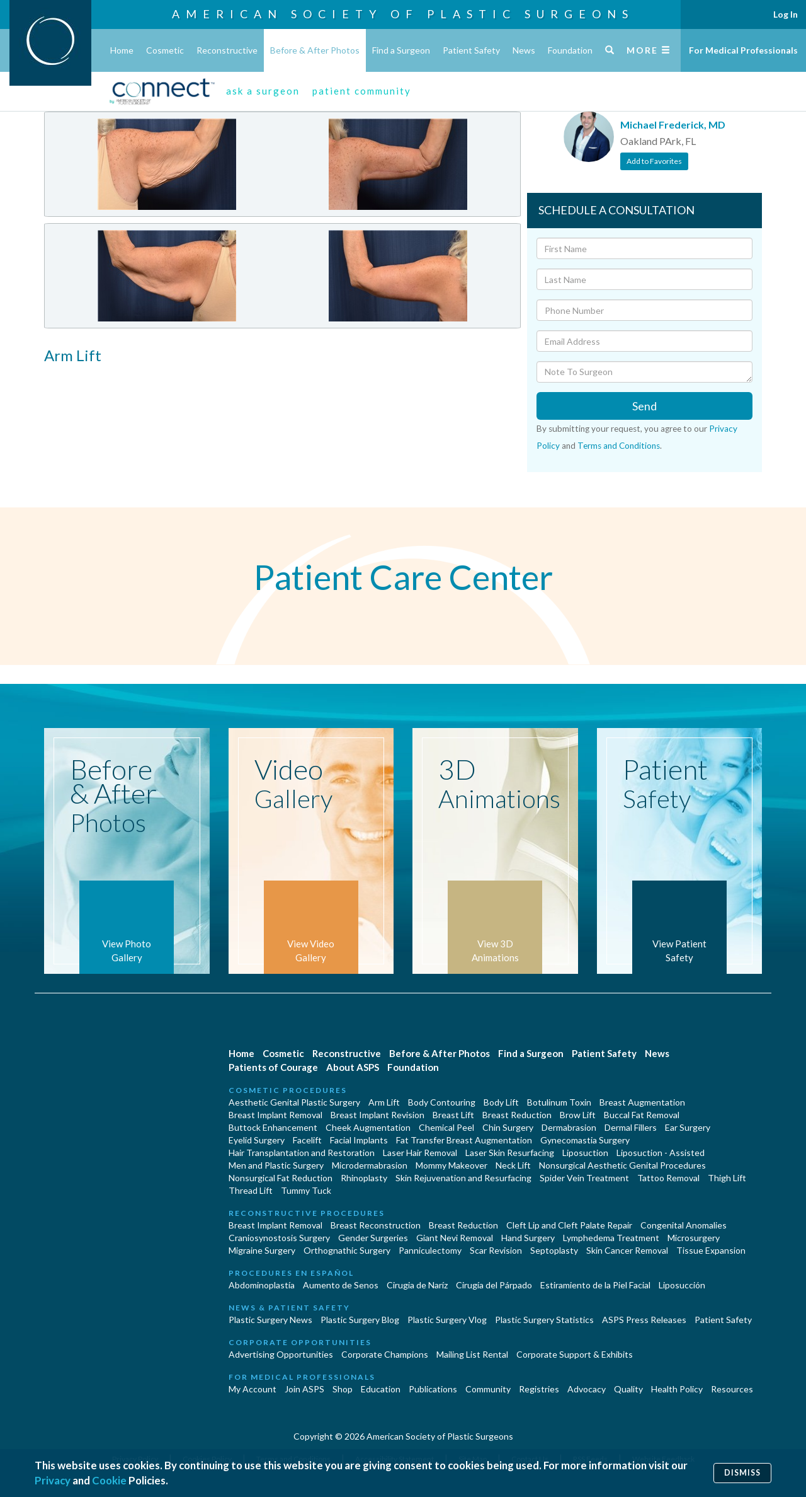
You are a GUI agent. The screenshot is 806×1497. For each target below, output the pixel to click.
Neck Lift (513, 1165)
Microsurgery (693, 1237)
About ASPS (352, 1067)
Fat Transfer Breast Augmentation (464, 1140)
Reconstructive (227, 50)
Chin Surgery (507, 1127)
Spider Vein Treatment (584, 1177)
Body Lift (501, 1102)
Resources (732, 1389)
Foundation (570, 50)
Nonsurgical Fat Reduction (280, 1177)
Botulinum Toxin (559, 1102)
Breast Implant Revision (377, 1114)
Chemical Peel (446, 1127)
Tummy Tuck (306, 1190)
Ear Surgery (687, 1127)
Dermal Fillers (630, 1127)
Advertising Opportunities (281, 1354)
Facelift (307, 1140)
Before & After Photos (315, 50)
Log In (785, 14)
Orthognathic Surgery (347, 1250)
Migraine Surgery (262, 1250)
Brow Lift (578, 1114)
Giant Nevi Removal (454, 1237)
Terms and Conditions (618, 446)
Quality (628, 1389)
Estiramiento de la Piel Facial (595, 1285)
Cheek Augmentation (368, 1127)
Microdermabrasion (369, 1165)
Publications (433, 1389)
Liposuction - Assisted (660, 1152)
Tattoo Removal (668, 1177)
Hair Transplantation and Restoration (302, 1152)
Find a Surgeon (401, 50)
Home (121, 50)
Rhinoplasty (364, 1177)
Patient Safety (471, 50)
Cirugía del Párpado (494, 1285)
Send (644, 406)
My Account (252, 1389)
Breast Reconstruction (376, 1225)
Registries (539, 1389)
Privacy (53, 1480)
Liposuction (585, 1152)
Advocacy (586, 1389)
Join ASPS (304, 1389)
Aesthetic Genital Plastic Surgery (294, 1102)
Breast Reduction (517, 1114)
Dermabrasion (569, 1127)
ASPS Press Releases (644, 1319)
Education (380, 1389)
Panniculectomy (430, 1250)
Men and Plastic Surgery (276, 1165)
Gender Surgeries (373, 1237)
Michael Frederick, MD (672, 124)
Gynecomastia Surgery (585, 1140)
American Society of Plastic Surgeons (403, 14)
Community (488, 1389)
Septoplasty (554, 1250)
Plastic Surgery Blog (360, 1319)
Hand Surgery (528, 1237)
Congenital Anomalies (683, 1225)
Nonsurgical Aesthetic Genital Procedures (622, 1165)
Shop (342, 1389)
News (524, 50)
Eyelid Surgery (257, 1140)
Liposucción (682, 1285)
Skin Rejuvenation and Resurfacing (463, 1177)
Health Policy (677, 1389)
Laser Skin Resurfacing (509, 1152)
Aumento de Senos (340, 1285)
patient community (361, 90)
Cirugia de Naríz (417, 1285)
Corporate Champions (384, 1354)
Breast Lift (453, 1114)
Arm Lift (384, 1102)
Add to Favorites (654, 161)
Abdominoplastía (262, 1285)
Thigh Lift (727, 1177)
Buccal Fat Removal (641, 1114)
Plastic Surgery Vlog (447, 1319)
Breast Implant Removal (275, 1114)
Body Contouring (441, 1102)
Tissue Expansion (711, 1250)
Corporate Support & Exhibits (574, 1354)
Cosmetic (165, 50)
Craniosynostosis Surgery (279, 1237)
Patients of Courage (273, 1067)
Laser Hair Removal (420, 1152)
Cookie (109, 1480)
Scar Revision (496, 1250)
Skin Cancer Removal (627, 1250)
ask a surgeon (263, 90)
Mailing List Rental (472, 1354)
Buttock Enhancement (273, 1127)
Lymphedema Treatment (611, 1237)
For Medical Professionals (743, 50)
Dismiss (742, 1472)
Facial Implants (359, 1140)
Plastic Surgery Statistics (544, 1319)
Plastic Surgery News (270, 1319)
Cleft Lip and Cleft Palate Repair (569, 1225)
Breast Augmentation (642, 1102)
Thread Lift (251, 1190)
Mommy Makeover (451, 1165)
